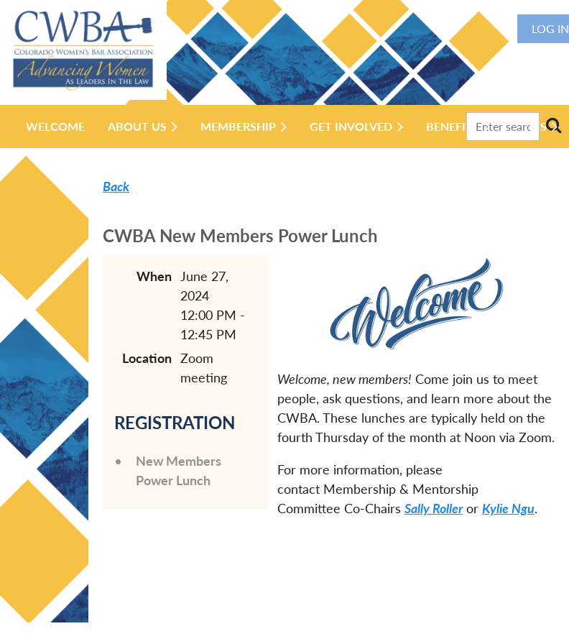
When (154, 276)
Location (147, 358)
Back (116, 186)
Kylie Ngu (508, 508)
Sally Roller (433, 508)
